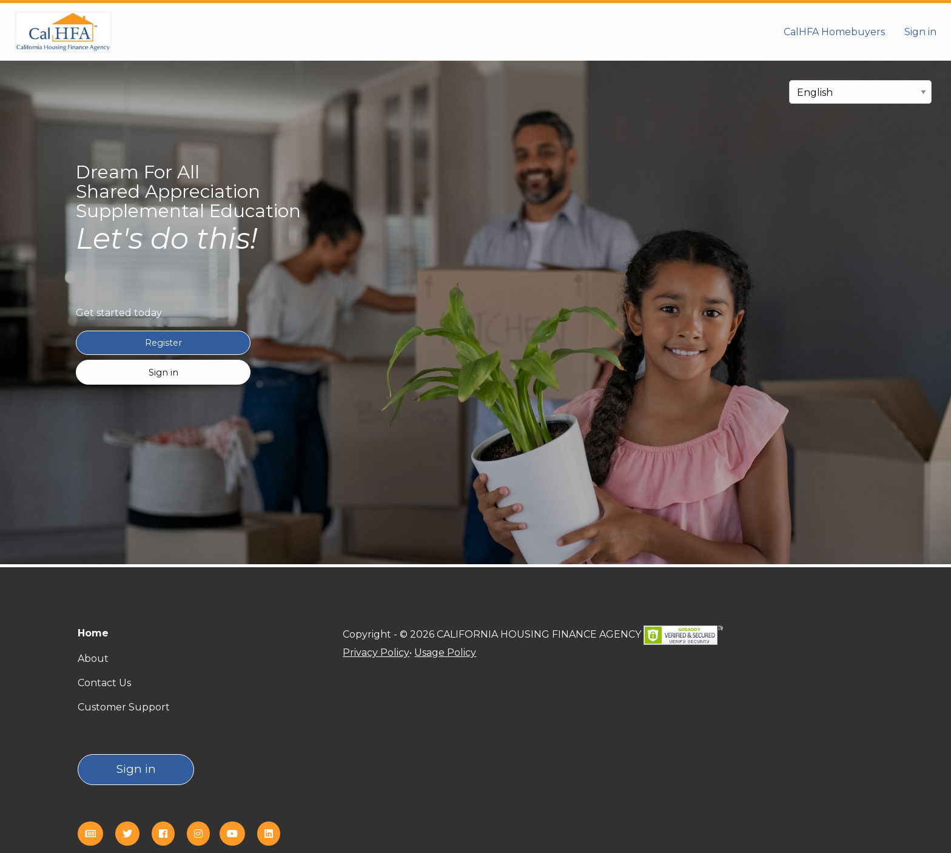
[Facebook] (168, 834)
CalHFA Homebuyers (834, 32)
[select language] (860, 92)
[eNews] (95, 834)
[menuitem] (834, 31)
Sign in (920, 32)
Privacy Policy (376, 652)
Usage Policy (445, 652)
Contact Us (104, 683)
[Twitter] (132, 834)
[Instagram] (203, 834)
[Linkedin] (273, 834)
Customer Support (124, 707)
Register (163, 342)
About (93, 658)
